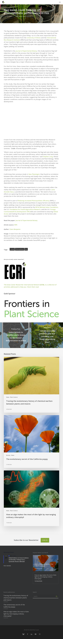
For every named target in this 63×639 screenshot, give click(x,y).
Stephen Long (48, 157)
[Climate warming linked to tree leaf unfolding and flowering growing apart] (47, 335)
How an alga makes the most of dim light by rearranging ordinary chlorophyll (16, 614)
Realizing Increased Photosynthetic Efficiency (33, 201)
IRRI (17, 16)
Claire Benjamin (14, 229)
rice (26, 249)
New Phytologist (33, 174)
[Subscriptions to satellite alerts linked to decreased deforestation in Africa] (16, 335)
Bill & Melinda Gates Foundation (46, 207)
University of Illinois (34, 38)
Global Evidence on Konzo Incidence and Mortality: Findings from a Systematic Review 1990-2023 (19, 559)
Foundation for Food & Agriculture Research (25, 209)
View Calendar (7, 565)
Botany (8, 455)
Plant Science (27, 16)
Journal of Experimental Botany (26, 51)
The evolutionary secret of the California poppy (14, 606)
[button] (60, 2)
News (20, 16)
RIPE (15, 225)
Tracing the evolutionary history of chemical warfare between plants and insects (15, 598)
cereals (12, 249)
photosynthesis (20, 249)
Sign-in (44, 540)
